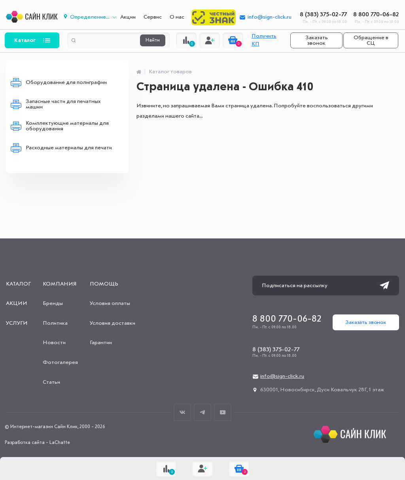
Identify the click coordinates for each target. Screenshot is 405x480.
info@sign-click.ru (269, 17)
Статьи (51, 382)
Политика (55, 323)
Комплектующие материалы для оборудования (67, 125)
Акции (128, 17)
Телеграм (202, 412)
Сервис (153, 17)
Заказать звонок (316, 40)
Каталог (25, 40)
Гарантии (101, 342)
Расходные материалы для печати (69, 147)
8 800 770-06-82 (376, 14)
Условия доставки (112, 323)
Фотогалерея (60, 362)
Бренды (53, 303)
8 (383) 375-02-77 (323, 14)
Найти (153, 40)
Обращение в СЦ (371, 40)
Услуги (17, 323)
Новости (54, 342)
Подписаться (384, 285)
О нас (177, 17)
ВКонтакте (182, 412)
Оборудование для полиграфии (66, 82)
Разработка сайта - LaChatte (37, 442)
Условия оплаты (110, 303)
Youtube (222, 412)
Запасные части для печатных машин (63, 104)
